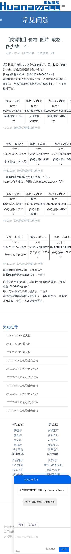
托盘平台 (17, 449)
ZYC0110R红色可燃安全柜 (22, 360)
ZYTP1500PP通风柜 (18, 343)
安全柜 (18, 435)
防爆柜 (12, 64)
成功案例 (17, 474)
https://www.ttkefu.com (53, 490)
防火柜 (18, 440)
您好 (21, 524)
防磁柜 (18, 444)
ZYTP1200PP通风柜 (18, 352)
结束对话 (50, 549)
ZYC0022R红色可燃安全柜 (22, 402)
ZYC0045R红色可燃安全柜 (22, 385)
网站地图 (53, 454)
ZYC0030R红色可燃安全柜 (22, 393)
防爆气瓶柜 (53, 469)
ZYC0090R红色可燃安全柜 (22, 368)
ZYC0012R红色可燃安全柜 (22, 410)
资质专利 (53, 435)
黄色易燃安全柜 (53, 464)
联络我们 (32, 524)
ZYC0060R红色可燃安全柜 (22, 377)
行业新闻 (17, 464)
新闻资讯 (53, 444)
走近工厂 (53, 430)
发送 (63, 549)
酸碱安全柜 (53, 474)
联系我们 (53, 449)
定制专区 (53, 440)
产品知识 (17, 460)
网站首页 (18, 424)
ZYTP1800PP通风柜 (18, 335)
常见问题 (17, 469)
